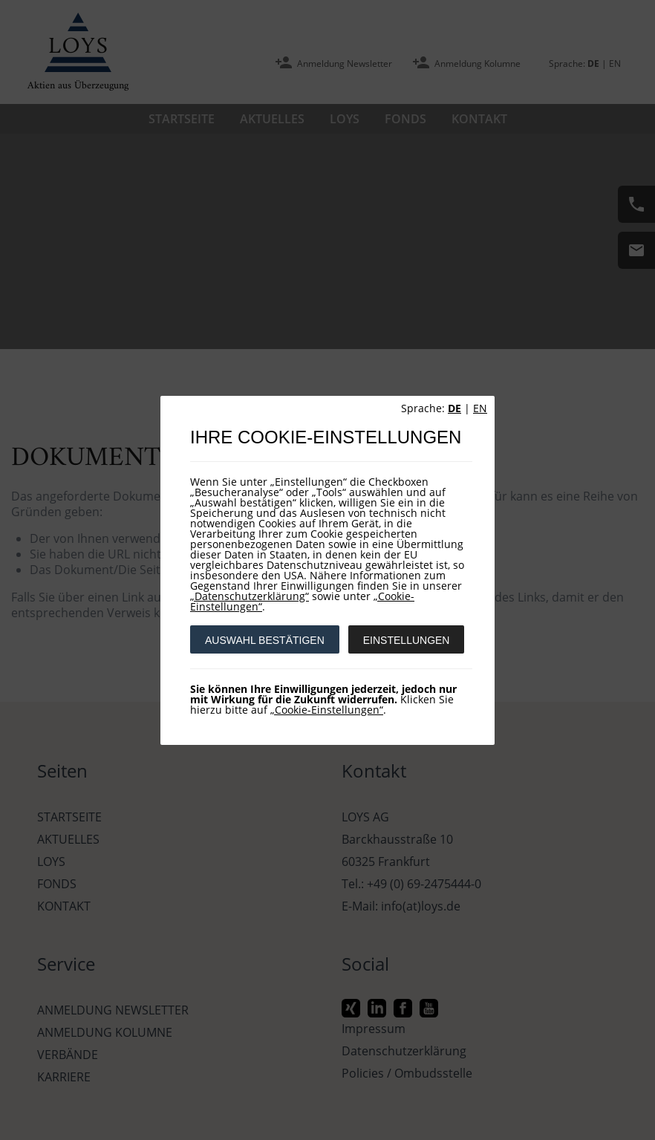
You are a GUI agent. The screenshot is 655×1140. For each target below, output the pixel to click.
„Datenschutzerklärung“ (249, 596)
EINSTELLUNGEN (406, 640)
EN (480, 408)
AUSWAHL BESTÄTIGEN (265, 640)
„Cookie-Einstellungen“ (326, 710)
